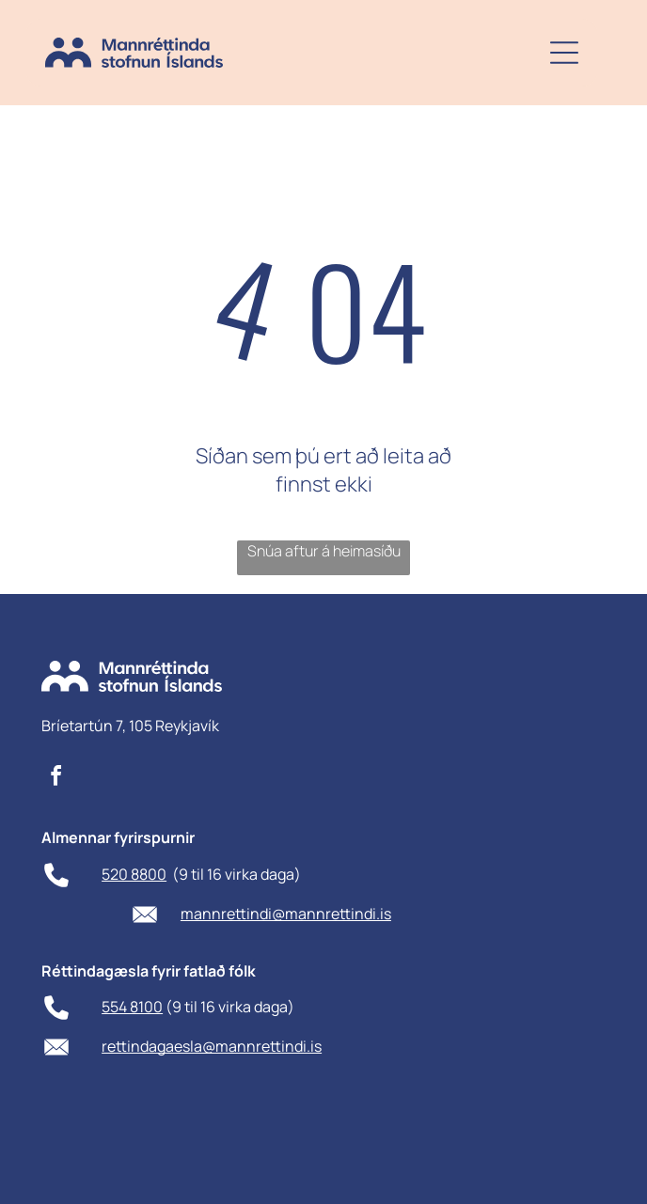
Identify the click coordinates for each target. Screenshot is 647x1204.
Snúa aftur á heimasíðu (324, 550)
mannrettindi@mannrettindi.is (286, 913)
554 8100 (132, 1006)
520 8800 (134, 874)
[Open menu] (564, 53)
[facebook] (56, 778)
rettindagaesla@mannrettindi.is (212, 1046)
